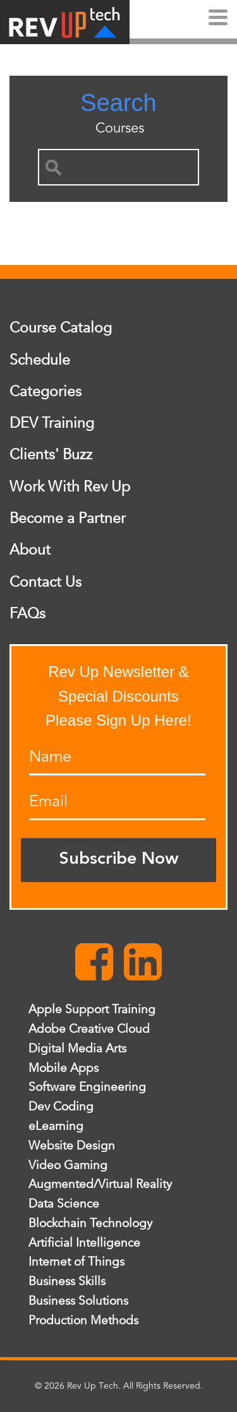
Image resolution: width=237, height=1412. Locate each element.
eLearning (55, 1126)
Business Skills (67, 1281)
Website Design (71, 1146)
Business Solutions (78, 1301)
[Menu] (218, 19)
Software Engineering (87, 1087)
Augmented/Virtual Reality (100, 1184)
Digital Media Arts (77, 1048)
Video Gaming (67, 1165)
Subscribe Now (118, 859)
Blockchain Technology (90, 1223)
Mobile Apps (63, 1068)
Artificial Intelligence (84, 1243)
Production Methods (83, 1320)
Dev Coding (61, 1106)
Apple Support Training (91, 1009)
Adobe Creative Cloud (89, 1029)
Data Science (63, 1204)
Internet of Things (76, 1262)
